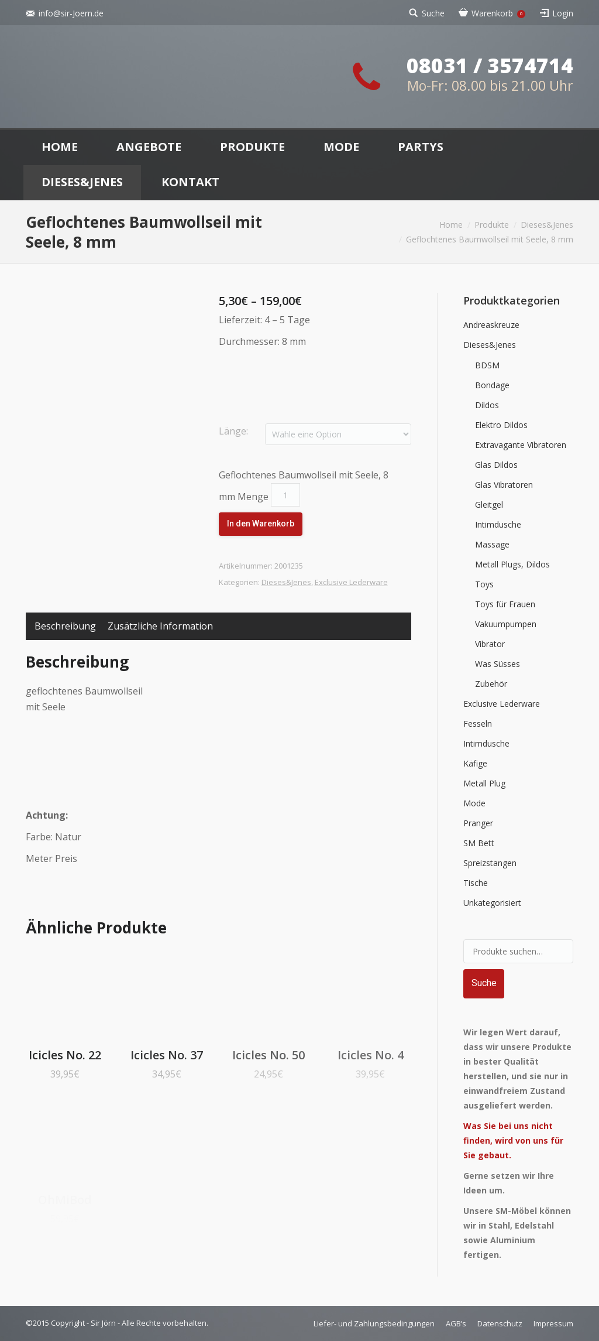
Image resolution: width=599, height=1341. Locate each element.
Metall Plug (484, 783)
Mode (474, 803)
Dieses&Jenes (547, 224)
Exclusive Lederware (351, 582)
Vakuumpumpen (505, 624)
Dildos (487, 404)
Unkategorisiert (492, 902)
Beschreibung (65, 626)
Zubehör (491, 683)
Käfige (475, 763)
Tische (475, 882)
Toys (484, 584)
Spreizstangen (490, 862)
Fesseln (477, 723)
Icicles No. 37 (166, 1055)
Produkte (491, 224)
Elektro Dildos (501, 424)
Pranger (478, 823)
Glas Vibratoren (504, 484)
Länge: (233, 431)
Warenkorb (498, 13)
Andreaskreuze (491, 324)
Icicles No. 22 (65, 1055)
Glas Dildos (496, 464)
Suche (433, 13)
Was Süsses (497, 663)
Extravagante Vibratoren (520, 444)
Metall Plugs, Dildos (512, 564)
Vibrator (490, 643)
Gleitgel (489, 504)
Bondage (492, 385)
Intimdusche (498, 524)
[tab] (65, 626)
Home (451, 224)
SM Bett (478, 843)
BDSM (487, 365)
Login (562, 13)
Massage (492, 544)
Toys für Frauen (505, 604)
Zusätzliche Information (160, 626)
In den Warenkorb (260, 523)
